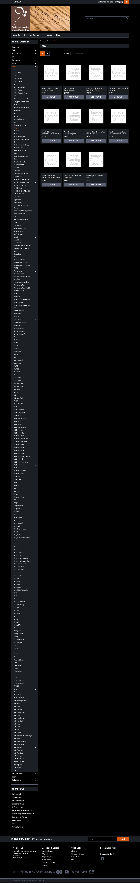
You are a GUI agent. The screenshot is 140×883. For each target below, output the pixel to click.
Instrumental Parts (19, 214)
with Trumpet (18, 756)
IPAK (15, 217)
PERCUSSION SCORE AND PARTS (22, 267)
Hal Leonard (16, 794)
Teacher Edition (19, 660)
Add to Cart (51, 97)
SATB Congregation (20, 412)
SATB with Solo (19, 459)
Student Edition (19, 639)
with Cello (17, 706)
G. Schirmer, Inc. (17, 807)
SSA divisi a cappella (20, 529)
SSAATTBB (17, 587)
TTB (15, 674)
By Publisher (16, 780)
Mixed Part (17, 243)
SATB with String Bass (21, 462)
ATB (15, 122)
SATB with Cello (19, 433)
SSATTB (16, 610)
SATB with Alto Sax (20, 430)
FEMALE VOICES (19, 194)
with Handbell (18, 721)
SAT (15, 395)
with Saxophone (19, 744)
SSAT (15, 596)
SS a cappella (18, 517)
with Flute (17, 715)
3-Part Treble (18, 81)
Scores (14, 777)
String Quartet (18, 634)
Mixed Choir (18, 240)
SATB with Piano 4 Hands (22, 456)
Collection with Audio (21, 173)
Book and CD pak (19, 137)
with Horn (17, 727)
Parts (15, 257)
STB (15, 628)
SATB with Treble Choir (21, 468)
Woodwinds (16, 53)
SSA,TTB (16, 546)
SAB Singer (17, 381)
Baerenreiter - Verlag (19, 817)
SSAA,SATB (17, 573)
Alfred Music (16, 820)
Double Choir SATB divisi (22, 191)
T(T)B (15, 645)
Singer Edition (18, 506)
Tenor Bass (17, 666)
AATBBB (16, 105)
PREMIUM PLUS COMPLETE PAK (22, 306)
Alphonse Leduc (18, 801)
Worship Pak (18, 765)
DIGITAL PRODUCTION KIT (22, 182)
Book (15, 134)
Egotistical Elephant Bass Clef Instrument (118, 89)
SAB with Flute (18, 386)
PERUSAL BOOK (19, 291)
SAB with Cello (18, 383)
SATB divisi (17, 415)
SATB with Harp (19, 445)
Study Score (18, 642)
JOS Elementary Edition (21, 220)
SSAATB (16, 578)
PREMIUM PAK (18, 302)
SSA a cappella (18, 523)
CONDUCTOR (18, 176)
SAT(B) (16, 401)
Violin (15, 692)
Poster (16, 294)
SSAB (15, 593)
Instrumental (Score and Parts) (21, 207)
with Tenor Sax (18, 750)
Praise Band (17, 297)
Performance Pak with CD (22, 288)
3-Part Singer (18, 78)
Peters (14, 823)
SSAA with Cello (19, 567)
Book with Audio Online (21, 145)
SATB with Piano (19, 453)
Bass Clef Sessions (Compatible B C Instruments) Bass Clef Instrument (51, 133)
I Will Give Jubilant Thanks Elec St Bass (72, 177)
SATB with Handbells (20, 442)
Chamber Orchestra (20, 162)
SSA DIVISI (17, 526)
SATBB (16, 482)
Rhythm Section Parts (20, 334)
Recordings (17, 319)
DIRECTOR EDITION (20, 185)
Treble (16, 669)
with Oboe (17, 730)
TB (15, 651)
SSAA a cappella (19, 552)
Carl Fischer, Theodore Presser (23, 814)
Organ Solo (17, 254)
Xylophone (17, 767)
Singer (16, 503)
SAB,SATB (17, 389)
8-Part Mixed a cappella (21, 99)
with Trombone (18, 753)
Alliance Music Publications (22, 810)
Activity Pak (17, 110)
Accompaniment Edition (21, 107)
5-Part (16, 96)
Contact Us (47, 35)
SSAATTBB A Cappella (21, 590)
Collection (17, 170)
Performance (18, 271)
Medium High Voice (20, 228)
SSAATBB (17, 581)
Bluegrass (17, 131)
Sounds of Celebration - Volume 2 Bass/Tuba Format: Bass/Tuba (51, 177)
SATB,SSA (17, 476)
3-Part (16, 76)
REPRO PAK (17, 325)
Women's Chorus (19, 762)
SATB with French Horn (21, 439)
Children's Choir (19, 165)
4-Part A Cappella (19, 87)
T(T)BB (16, 648)
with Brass (17, 703)
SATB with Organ (19, 450)
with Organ (17, 733)
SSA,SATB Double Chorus (22, 538)
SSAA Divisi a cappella (21, 558)
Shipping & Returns (31, 35)
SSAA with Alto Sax (20, 564)
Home (42, 41)
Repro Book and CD (20, 322)
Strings (14, 50)
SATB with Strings (19, 465)
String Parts (17, 631)
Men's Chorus (18, 234)
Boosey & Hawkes (18, 804)
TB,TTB (16, 654)
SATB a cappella (19, 410)
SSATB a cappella (19, 602)
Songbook (17, 509)
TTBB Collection (19, 683)
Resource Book (19, 328)
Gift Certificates (47, 851)
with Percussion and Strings (23, 736)
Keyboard (15, 47)
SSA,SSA (16, 540)
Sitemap (45, 865)
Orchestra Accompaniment (22, 246)
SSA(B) (16, 532)
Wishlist (45, 854)
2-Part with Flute (19, 73)
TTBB (15, 677)
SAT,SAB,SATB (18, 404)
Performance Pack (19, 285)
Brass (14, 57)
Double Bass (18, 188)
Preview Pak (18, 314)
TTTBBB (16, 686)
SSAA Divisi (17, 555)
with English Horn (19, 712)
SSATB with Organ (19, 605)
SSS (15, 616)
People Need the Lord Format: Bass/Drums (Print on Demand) (95, 89)
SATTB (16, 488)
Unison (16, 689)
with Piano (17, 738)
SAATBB (16, 369)
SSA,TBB (16, 543)
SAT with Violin (18, 398)
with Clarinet (18, 709)
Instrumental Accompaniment (23, 211)
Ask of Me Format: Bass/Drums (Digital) (71, 133)
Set (15, 500)
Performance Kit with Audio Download (22, 278)
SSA (15, 520)
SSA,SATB (17, 535)
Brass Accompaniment (21, 156)
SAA (15, 357)
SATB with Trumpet (20, 471)
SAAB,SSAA (17, 363)
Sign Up (120, 2)
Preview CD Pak (19, 311)
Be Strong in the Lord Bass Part (95, 177)
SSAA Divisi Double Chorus (22, 561)
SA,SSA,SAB (17, 351)
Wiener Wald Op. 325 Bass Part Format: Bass (50, 89)
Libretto (16, 222)
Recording (17, 316)
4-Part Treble (18, 90)
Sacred (16, 392)
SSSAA (16, 619)
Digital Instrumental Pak (21, 179)
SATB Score (17, 421)
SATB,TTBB (17, 479)
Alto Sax (16, 116)
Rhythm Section (19, 331)
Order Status (46, 860)
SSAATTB (17, 584)
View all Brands (17, 827)
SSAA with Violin (19, 570)
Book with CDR (18, 148)
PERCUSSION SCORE (20, 263)
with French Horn (19, 718)
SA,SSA (16, 348)
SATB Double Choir (20, 418)
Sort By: (66, 53)
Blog (58, 35)
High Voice (17, 200)
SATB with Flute (19, 436)
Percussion (16, 60)
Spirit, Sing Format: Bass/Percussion (70, 89)
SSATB (16, 599)
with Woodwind (19, 759)
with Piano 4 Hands (20, 741)
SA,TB (16, 354)
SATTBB (16, 491)
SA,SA (16, 346)
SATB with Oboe (19, 447)
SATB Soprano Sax (20, 427)
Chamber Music (17, 773)
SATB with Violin (19, 474)
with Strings (17, 747)
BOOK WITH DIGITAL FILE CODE (22, 152)
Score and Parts (19, 497)
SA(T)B (16, 343)
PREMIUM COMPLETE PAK (22, 300)
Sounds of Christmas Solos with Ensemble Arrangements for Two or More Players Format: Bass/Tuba (118, 133)
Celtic (16, 159)
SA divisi (16, 340)
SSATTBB (17, 613)
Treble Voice (18, 671)
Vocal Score (17, 695)
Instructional (18, 203)
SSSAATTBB (17, 625)
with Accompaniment (20, 701)
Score (16, 494)
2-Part (16, 70)
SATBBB (16, 485)
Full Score (17, 197)
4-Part (16, 84)
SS (15, 514)
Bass (15, 128)
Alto (15, 113)
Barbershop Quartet (20, 125)
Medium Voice (18, 231)
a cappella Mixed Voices (21, 102)
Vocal (14, 63)
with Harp (17, 724)
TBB (15, 657)
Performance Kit (19, 274)
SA (15, 337)
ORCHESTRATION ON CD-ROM (22, 250)
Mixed (16, 237)
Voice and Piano (19, 698)
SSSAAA (16, 622)
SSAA (15, 549)
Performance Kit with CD (21, 282)
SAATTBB (17, 372)
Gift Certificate (103, 2)
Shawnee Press (17, 797)
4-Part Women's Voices (21, 93)
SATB (15, 407)
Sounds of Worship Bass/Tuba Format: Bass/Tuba (96, 133)
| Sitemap (41, 880)
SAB (15, 375)
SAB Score (17, 378)
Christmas (17, 168)
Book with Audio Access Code (21, 141)
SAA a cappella (18, 360)
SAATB (16, 366)
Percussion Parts (19, 260)
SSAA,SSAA (17, 575)
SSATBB (16, 607)
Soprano (16, 511)
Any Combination (19, 119)
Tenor (15, 663)
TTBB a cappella (19, 680)
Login (112, 2)
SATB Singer (18, 424)
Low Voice (17, 225)
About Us (16, 35)
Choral (14, 67)
